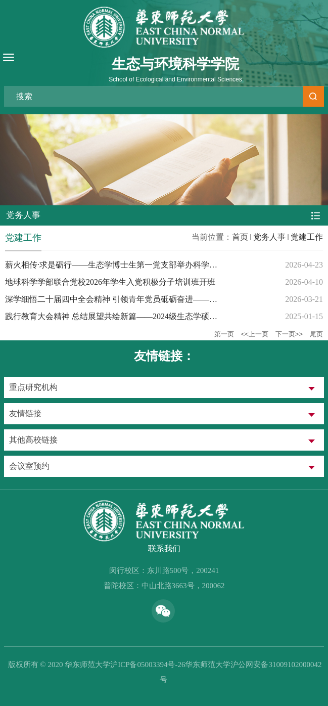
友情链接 (25, 413)
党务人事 (269, 237)
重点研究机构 (33, 387)
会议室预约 (29, 466)
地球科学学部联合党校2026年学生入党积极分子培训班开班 (110, 282)
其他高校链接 (33, 439)
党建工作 (307, 237)
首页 (240, 237)
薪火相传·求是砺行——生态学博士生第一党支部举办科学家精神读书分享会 (139, 264)
